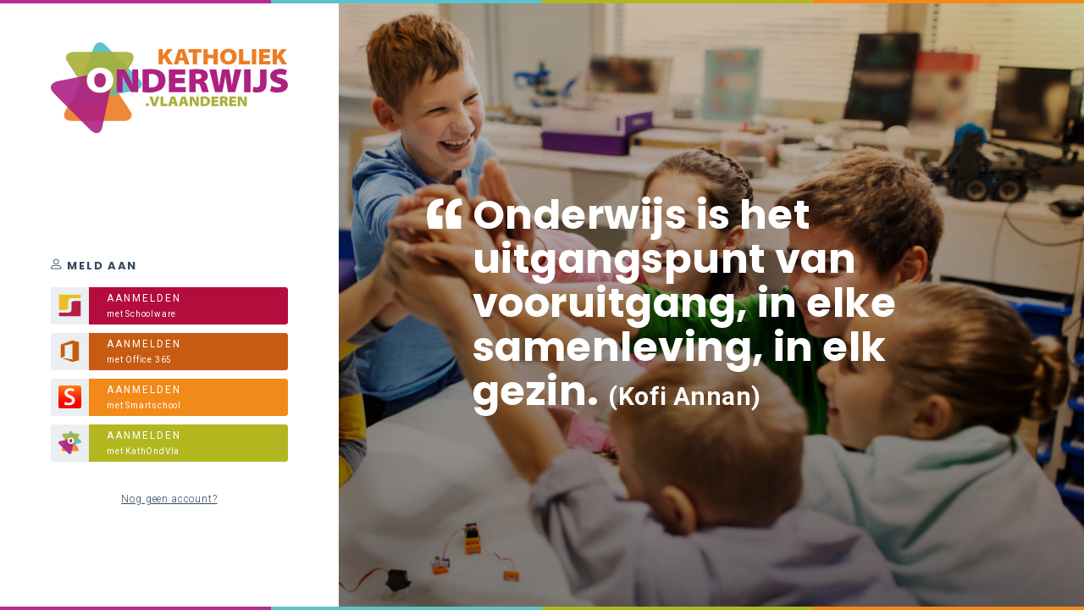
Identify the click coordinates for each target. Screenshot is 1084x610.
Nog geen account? (169, 499)
